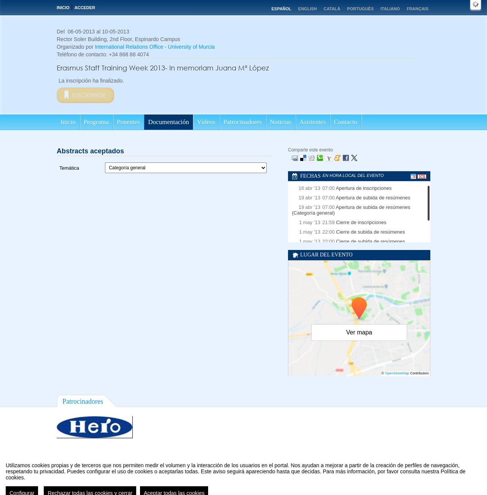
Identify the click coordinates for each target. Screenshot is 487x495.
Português (360, 8)
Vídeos (206, 122)
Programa (96, 122)
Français (417, 8)
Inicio (63, 7)
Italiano (390, 8)
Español (281, 8)
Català (332, 8)
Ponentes (128, 122)
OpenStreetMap (397, 373)
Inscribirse (89, 95)
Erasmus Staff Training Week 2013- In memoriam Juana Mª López (163, 68)
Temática (69, 168)
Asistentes (312, 122)
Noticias (280, 122)
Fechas (310, 176)
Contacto (345, 122)
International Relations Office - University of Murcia (155, 47)
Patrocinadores (242, 122)
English (307, 8)
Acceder (85, 7)
